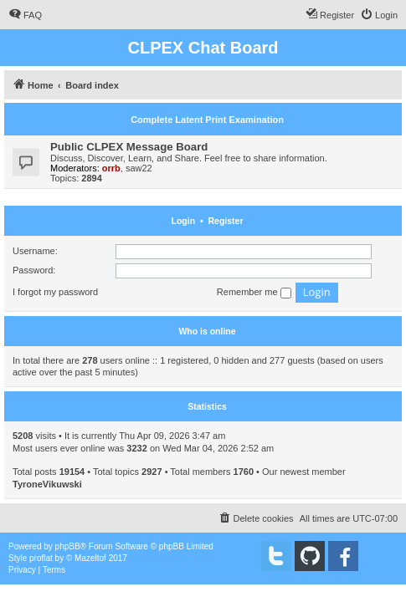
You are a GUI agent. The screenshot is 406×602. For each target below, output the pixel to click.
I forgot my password (55, 292)
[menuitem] (25, 15)
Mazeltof (90, 558)
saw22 (139, 168)
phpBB (67, 546)
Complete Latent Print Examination (207, 120)
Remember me (254, 292)
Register (225, 221)
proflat (41, 558)
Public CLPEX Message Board (129, 146)
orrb (111, 168)
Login (184, 221)
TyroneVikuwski (47, 484)
